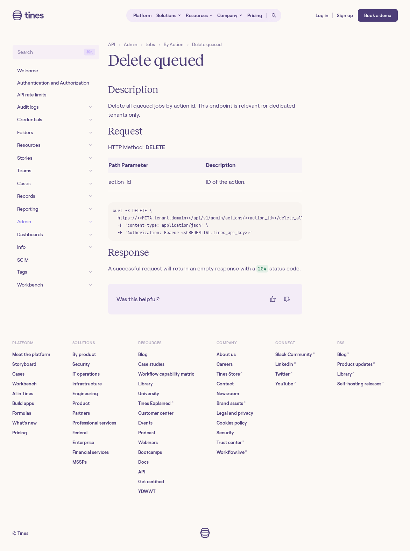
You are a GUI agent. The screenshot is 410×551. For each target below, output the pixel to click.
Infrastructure (87, 383)
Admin (130, 44)
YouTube (285, 383)
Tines (22, 533)
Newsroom (228, 393)
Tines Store (230, 374)
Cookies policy (232, 423)
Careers (225, 364)
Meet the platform (31, 354)
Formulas (21, 413)
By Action (173, 44)
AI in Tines (22, 393)
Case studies (151, 364)
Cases (18, 374)
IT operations (86, 374)
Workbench (24, 383)
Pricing (19, 432)
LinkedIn (285, 364)
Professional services (94, 423)
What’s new (24, 423)
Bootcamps (150, 452)
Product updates (356, 364)
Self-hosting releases (360, 383)
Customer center (156, 413)
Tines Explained (156, 403)
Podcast (146, 432)
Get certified (151, 481)
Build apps (23, 403)
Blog (143, 354)
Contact (225, 383)
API (111, 44)
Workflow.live (232, 452)
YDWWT (146, 491)
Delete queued (207, 44)
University (148, 393)
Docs (143, 462)
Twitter (283, 374)
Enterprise (83, 442)
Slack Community (295, 354)
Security (81, 364)
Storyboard (24, 364)
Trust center (231, 442)
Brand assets (231, 403)
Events (145, 423)
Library (145, 383)
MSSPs (79, 462)
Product (81, 403)
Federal (79, 432)
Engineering (85, 393)
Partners (81, 413)
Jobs (150, 44)
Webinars (148, 442)
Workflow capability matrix (166, 374)
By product (84, 354)
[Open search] (274, 15)
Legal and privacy (235, 413)
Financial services (90, 452)
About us (226, 354)
